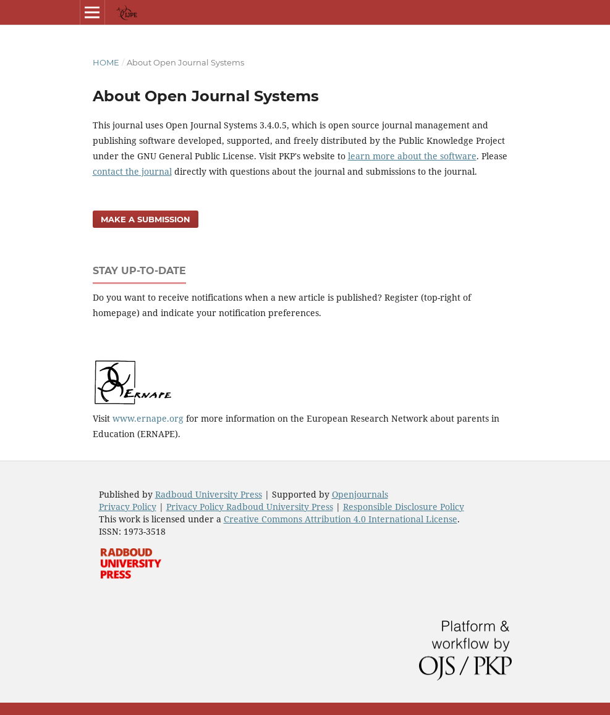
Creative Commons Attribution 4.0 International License (340, 519)
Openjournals (360, 494)
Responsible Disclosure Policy (403, 506)
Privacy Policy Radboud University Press (249, 506)
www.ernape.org (148, 418)
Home (106, 62)
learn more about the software (412, 156)
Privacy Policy (127, 506)
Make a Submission (145, 219)
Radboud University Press (208, 494)
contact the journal (132, 171)
